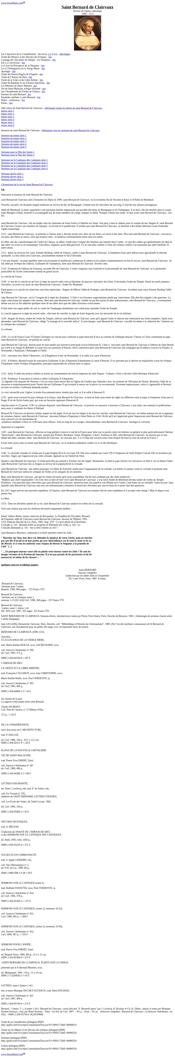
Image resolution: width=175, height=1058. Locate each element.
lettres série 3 (7, 116)
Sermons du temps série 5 (13, 147)
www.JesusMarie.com (12, 3)
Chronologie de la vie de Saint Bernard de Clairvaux (27, 184)
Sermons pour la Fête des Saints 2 (17, 155)
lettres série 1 (7, 111)
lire (50, 57)
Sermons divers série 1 (12, 173)
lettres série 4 (7, 119)
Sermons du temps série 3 (13, 141)
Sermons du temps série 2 (13, 138)
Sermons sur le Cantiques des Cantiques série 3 (24, 165)
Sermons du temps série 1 (13, 135)
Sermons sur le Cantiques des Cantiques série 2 (24, 163)
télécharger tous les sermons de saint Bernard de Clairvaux (71, 130)
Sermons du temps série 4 (13, 144)
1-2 (49, 54)
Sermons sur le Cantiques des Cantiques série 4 (24, 168)
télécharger (64, 54)
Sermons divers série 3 (12, 179)
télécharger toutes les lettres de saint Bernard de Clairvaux (73, 108)
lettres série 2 (7, 113)
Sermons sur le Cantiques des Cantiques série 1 (24, 160)
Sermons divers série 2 (12, 176)
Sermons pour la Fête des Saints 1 (17, 152)
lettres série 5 (7, 122)
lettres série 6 (7, 125)
